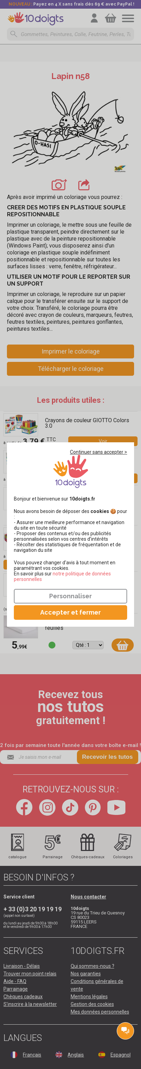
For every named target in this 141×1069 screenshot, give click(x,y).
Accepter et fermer (70, 612)
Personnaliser (70, 596)
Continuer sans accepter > (98, 452)
